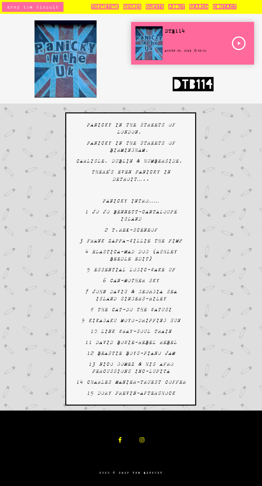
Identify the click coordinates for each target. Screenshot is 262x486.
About (176, 7)
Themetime (104, 7)
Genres (132, 7)
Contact (224, 7)
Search (198, 7)
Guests (155, 7)
